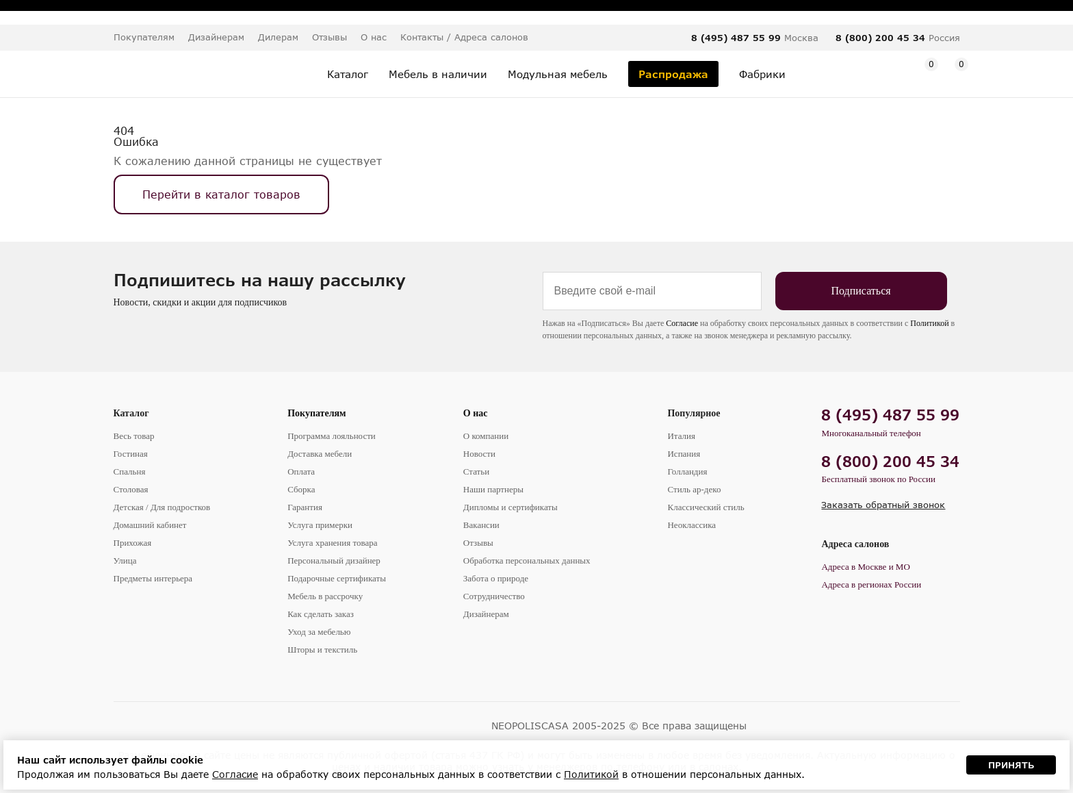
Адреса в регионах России (871, 584)
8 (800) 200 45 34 (880, 37)
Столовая (131, 489)
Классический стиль (705, 507)
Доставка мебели (319, 454)
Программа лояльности (331, 436)
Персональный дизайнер (333, 560)
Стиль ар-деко (694, 489)
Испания (683, 454)
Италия (681, 436)
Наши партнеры (493, 489)
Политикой (929, 323)
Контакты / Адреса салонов (464, 37)
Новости (479, 454)
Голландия (687, 471)
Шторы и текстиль (322, 649)
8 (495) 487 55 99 (736, 37)
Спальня (130, 471)
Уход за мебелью (318, 632)
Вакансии (481, 525)
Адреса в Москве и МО (865, 567)
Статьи (476, 471)
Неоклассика (691, 525)
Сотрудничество (494, 596)
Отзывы (329, 37)
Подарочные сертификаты (336, 578)
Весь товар (134, 436)
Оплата (301, 471)
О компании (485, 436)
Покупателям (316, 413)
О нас (475, 413)
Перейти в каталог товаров (221, 194)
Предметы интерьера (153, 578)
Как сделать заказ (320, 614)
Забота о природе (495, 578)
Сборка (301, 489)
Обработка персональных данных (527, 560)
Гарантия (304, 507)
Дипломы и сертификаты (510, 507)
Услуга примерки (319, 525)
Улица (125, 560)
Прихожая (133, 543)
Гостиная (131, 454)
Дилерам (278, 37)
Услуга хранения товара (332, 543)
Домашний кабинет (150, 525)
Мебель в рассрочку (325, 596)
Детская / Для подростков (162, 507)
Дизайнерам (216, 37)
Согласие (682, 323)
